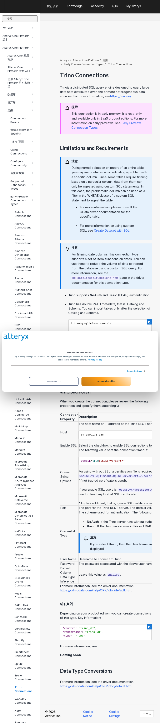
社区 (115, 6)
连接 (20, 110)
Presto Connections (23, 556)
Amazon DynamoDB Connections (23, 254)
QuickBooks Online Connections (23, 581)
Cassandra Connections (23, 303)
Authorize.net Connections (23, 291)
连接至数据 (21, 173)
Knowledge (75, 6)
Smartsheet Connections (23, 653)
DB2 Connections (23, 326)
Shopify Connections (23, 642)
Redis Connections (23, 595)
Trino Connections (23, 689)
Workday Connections (23, 700)
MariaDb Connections (23, 439)
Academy (97, 6)
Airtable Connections (23, 213)
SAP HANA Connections (23, 607)
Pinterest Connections (23, 544)
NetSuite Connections (23, 533)
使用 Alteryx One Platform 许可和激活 (20, 82)
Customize (53, 381)
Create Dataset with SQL (112, 230)
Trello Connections (23, 677)
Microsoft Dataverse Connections (23, 500)
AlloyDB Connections (23, 225)
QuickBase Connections (23, 568)
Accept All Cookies (106, 381)
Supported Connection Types (21, 184)
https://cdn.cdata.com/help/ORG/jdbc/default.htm (95, 686)
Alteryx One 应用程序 (20, 57)
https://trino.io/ (120, 96)
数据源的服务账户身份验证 (21, 131)
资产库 (20, 102)
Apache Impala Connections (24, 268)
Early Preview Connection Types (21, 200)
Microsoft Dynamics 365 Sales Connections (24, 517)
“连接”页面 (21, 141)
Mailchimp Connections (23, 428)
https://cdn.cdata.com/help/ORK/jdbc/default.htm (95, 590)
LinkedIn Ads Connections (23, 401)
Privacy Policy (95, 360)
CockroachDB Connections (24, 315)
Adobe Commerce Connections (23, 414)
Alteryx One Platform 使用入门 (20, 69)
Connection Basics (18, 120)
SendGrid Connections (23, 618)
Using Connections (21, 151)
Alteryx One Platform (17, 47)
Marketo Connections (23, 451)
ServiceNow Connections (23, 630)
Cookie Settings (134, 371)
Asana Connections (23, 280)
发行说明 (17, 28)
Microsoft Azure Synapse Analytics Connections (24, 482)
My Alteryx (133, 6)
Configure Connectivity (21, 163)
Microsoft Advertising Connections (23, 465)
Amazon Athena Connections (23, 239)
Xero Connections (23, 712)
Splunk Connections (23, 665)
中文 (147, 714)
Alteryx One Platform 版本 (17, 37)
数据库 (20, 94)
